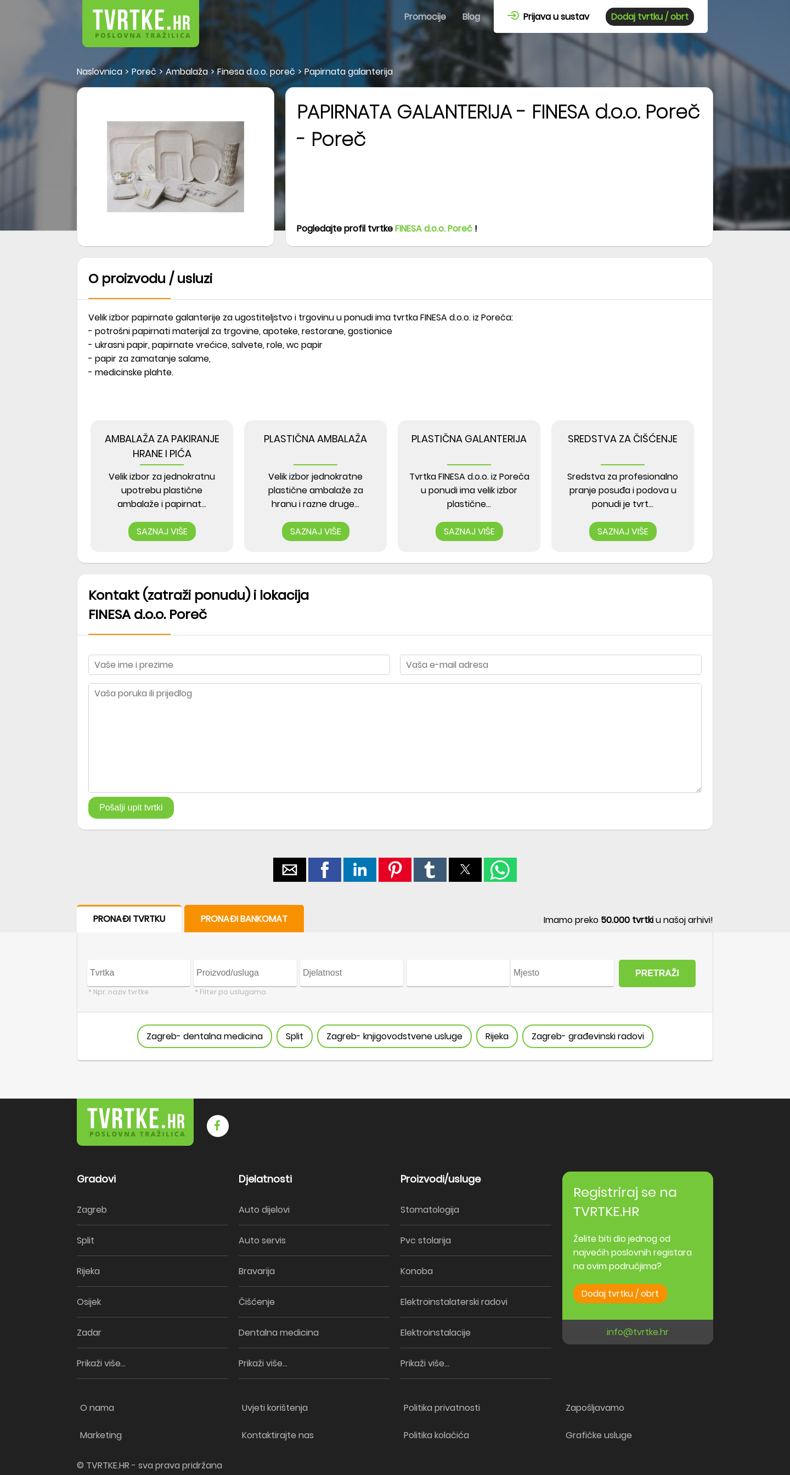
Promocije (425, 16)
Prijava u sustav (548, 16)
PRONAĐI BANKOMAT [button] (244, 919)
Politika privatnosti (442, 1407)
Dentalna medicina (279, 1332)
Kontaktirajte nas (278, 1435)
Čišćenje (257, 1302)
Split (294, 1036)
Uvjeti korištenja (275, 1407)
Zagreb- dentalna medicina (204, 1036)
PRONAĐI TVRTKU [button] (129, 919)
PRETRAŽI (657, 973)
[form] (395, 983)
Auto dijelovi (264, 1209)
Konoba (416, 1271)
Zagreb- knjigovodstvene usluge (394, 1036)
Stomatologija (429, 1209)
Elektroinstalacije (435, 1332)
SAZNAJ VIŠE (162, 531)
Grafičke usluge (599, 1435)
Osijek (89, 1302)
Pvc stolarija (425, 1240)
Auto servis (262, 1240)
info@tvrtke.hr (638, 1332)
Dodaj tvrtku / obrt (650, 16)
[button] (289, 870)
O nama (97, 1407)
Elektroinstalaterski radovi (453, 1302)
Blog (471, 16)
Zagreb (92, 1209)
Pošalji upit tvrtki (131, 807)
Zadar (89, 1332)
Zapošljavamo (595, 1407)
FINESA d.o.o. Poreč (433, 228)
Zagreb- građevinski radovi (588, 1036)
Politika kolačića (436, 1435)
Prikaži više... (101, 1363)
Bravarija (257, 1271)
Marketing (101, 1435)
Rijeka (497, 1036)
